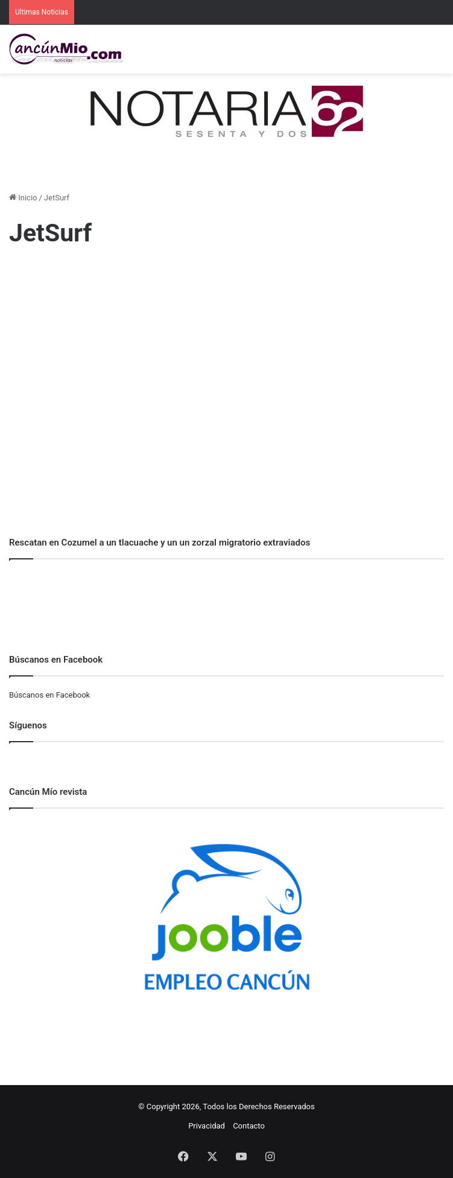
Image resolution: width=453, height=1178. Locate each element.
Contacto (249, 1125)
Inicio (23, 197)
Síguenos (28, 725)
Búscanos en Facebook (49, 694)
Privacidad (206, 1125)
